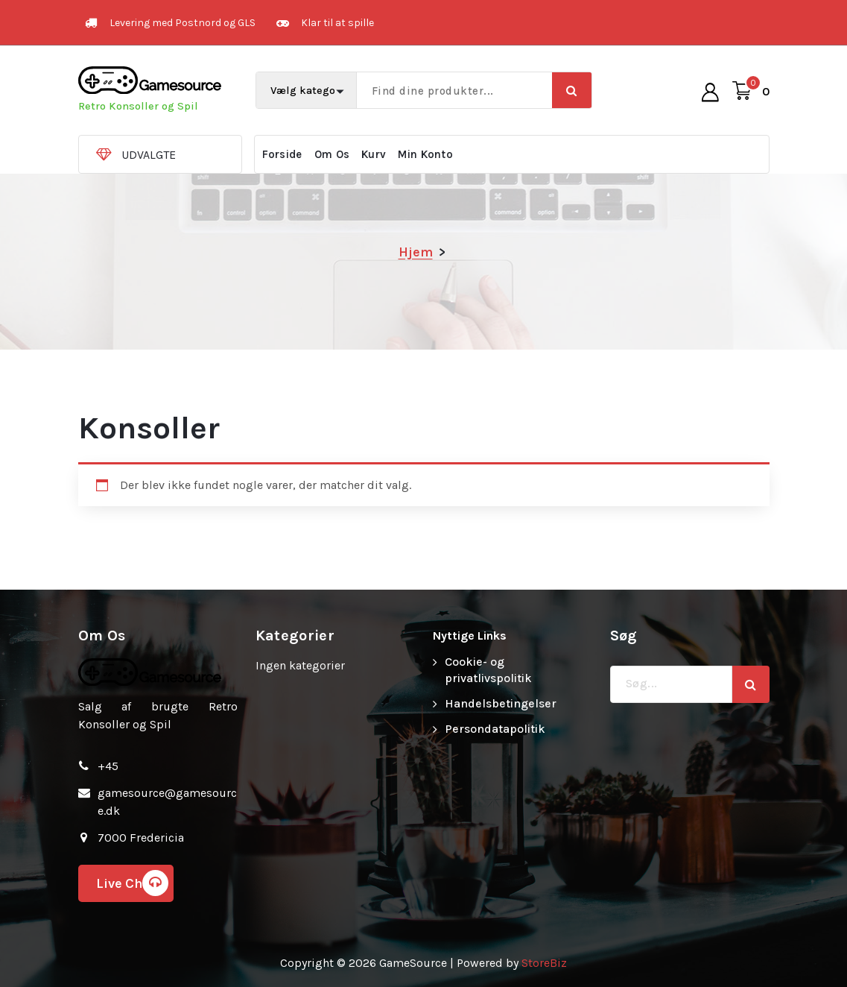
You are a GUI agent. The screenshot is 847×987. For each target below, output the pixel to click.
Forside (282, 154)
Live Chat (132, 883)
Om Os (332, 154)
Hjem (416, 252)
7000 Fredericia (141, 837)
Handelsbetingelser (500, 703)
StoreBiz (544, 963)
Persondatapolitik (495, 729)
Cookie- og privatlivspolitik (488, 670)
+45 (108, 766)
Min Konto (425, 154)
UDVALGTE (148, 155)
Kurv (373, 154)
